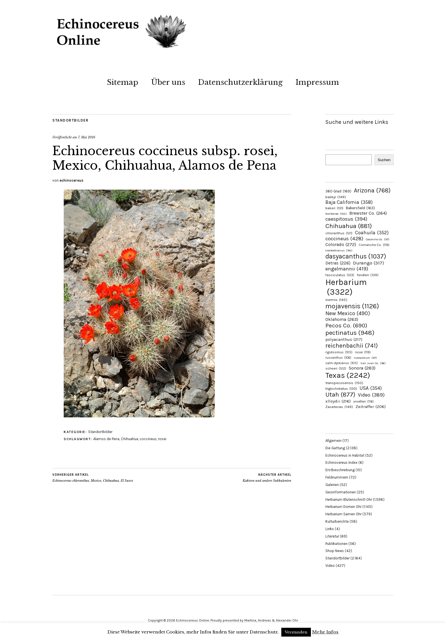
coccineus (148, 439)
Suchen (384, 160)
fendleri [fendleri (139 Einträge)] (368, 275)
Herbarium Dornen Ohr (343, 506)
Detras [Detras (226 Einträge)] (337, 263)
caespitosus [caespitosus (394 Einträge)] (346, 219)
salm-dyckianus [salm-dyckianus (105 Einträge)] (341, 363)
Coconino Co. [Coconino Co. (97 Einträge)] (377, 239)
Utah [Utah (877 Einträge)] (340, 394)
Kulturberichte (337, 521)
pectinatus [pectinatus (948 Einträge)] (349, 333)
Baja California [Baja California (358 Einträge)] (349, 202)
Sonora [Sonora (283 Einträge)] (362, 368)
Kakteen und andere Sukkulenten (267, 478)
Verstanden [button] (296, 632)
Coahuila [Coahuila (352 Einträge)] (372, 232)
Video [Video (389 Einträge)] (371, 395)
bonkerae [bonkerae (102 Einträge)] (336, 214)
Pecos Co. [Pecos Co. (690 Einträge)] (346, 325)
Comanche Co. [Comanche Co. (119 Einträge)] (374, 245)
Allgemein (333, 440)
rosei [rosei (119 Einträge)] (363, 352)
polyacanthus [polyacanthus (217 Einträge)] (343, 339)
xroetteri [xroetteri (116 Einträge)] (363, 401)
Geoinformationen (340, 492)
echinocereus (71, 180)
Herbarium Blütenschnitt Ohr (348, 499)
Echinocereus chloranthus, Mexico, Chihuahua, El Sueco (92, 478)
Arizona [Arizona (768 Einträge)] (372, 190)
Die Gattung (335, 448)
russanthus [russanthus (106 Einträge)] (338, 358)
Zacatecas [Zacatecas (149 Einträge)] (339, 407)
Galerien (332, 485)
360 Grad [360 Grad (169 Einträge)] (338, 191)
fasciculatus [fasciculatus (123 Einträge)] (339, 275)
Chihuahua (129, 439)
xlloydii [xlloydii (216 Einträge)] (338, 401)
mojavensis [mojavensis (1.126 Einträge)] (352, 306)
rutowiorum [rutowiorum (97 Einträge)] (365, 358)
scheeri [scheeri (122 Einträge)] (335, 368)
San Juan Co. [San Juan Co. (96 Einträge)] (373, 363)
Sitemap (122, 82)
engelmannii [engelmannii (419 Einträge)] (346, 269)
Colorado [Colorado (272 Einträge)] (340, 244)
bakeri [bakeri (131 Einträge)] (334, 208)
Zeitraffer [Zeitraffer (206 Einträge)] (371, 406)
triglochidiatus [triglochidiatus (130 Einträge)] (341, 389)
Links (329, 529)
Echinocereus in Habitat (344, 455)
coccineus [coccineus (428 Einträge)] (344, 238)
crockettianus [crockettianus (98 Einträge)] (338, 250)
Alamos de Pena (106, 439)
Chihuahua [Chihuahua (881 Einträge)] (348, 226)
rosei (162, 439)
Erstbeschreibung (340, 470)
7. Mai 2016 (86, 137)
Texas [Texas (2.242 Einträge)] (347, 375)
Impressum (317, 82)
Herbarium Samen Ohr (343, 514)
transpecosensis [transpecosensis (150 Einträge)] (344, 383)
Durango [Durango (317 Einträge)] (368, 263)
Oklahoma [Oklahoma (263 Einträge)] (341, 319)
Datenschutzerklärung (240, 82)
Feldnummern (336, 477)
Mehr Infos (325, 632)
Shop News (334, 551)
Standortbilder (70, 120)
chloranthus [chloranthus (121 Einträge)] (338, 233)
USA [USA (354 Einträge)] (371, 388)
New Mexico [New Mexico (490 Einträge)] (347, 313)
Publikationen (336, 543)
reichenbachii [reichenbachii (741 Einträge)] (351, 345)
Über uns (168, 82)
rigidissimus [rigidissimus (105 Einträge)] (338, 352)
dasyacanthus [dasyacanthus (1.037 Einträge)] (355, 256)
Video (330, 565)
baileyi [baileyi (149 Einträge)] (335, 197)
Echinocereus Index (341, 462)
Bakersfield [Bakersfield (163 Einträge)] (360, 208)
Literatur (332, 536)
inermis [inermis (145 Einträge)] (336, 300)
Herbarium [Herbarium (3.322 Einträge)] (346, 287)
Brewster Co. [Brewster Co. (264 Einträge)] (368, 213)
